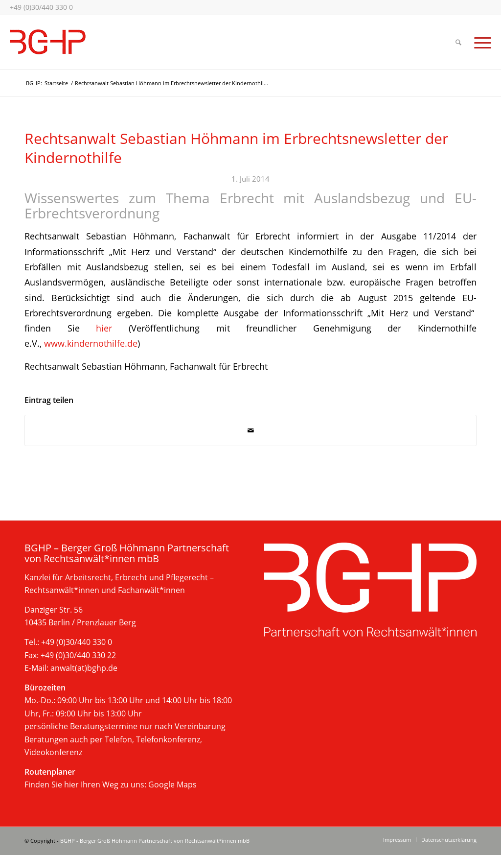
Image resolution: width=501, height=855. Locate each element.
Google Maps (172, 784)
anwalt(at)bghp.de (83, 668)
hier (104, 328)
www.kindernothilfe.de (90, 343)
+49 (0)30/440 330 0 (41, 7)
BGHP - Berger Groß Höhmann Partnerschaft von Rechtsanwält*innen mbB (155, 840)
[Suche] (458, 42)
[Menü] (479, 42)
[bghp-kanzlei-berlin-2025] (48, 42)
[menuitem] (458, 42)
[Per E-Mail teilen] (250, 430)
